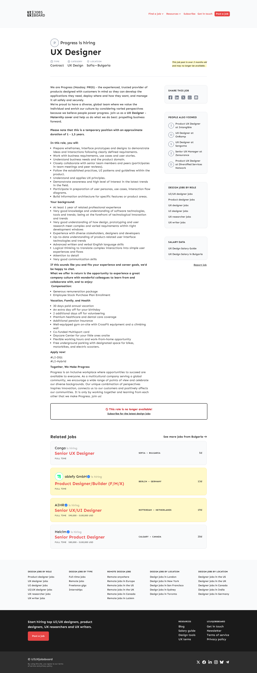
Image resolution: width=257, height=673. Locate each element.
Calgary (143, 536)
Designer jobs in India (211, 589)
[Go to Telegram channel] (227, 662)
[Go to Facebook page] (204, 662)
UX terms (184, 639)
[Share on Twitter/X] (183, 97)
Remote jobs (76, 581)
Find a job (156, 14)
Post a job (222, 13)
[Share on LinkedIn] (177, 97)
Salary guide (186, 630)
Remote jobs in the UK (120, 589)
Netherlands (163, 510)
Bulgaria (103, 65)
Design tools (186, 635)
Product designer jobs (181, 199)
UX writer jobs (176, 222)
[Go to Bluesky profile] (221, 662)
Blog (181, 626)
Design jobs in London (163, 576)
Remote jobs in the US (120, 585)
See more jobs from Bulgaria (183, 436)
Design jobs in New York (164, 581)
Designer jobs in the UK (212, 581)
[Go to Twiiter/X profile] (198, 662)
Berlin (143, 481)
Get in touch (205, 13)
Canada (156, 536)
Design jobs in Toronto (163, 593)
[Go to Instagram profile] (216, 662)
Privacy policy (216, 639)
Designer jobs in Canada (213, 585)
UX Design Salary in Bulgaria (185, 254)
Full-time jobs (77, 576)
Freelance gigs (77, 585)
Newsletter (214, 630)
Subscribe (189, 13)
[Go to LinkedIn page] (210, 662)
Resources (174, 14)
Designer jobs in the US (212, 576)
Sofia (91, 65)
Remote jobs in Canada (121, 593)
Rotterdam (145, 510)
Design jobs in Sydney (163, 589)
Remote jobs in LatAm (120, 598)
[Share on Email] (196, 97)
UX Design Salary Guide (182, 248)
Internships (75, 589)
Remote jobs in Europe (121, 581)
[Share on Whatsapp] (190, 97)
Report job (200, 264)
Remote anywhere (118, 576)
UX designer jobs (178, 205)
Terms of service (218, 635)
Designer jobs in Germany (213, 593)
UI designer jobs (178, 211)
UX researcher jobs (179, 216)
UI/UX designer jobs (180, 193)
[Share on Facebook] (170, 97)
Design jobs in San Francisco (167, 585)
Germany (156, 481)
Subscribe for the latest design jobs (128, 413)
